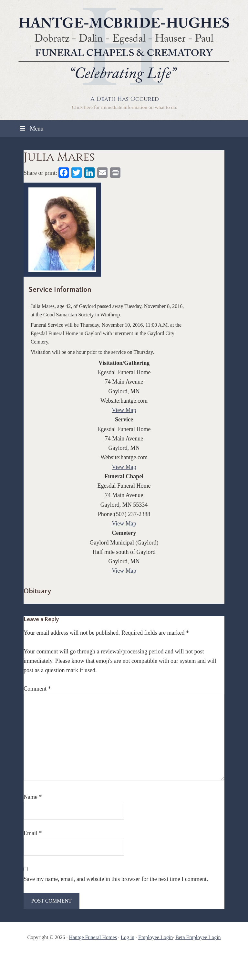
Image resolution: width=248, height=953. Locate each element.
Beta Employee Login (198, 937)
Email (33, 833)
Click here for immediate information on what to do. (124, 107)
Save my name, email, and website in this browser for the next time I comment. (116, 879)
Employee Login (155, 937)
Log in (127, 937)
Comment (37, 688)
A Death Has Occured (124, 99)
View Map (124, 410)
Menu (31, 128)
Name (33, 797)
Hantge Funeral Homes (93, 937)
